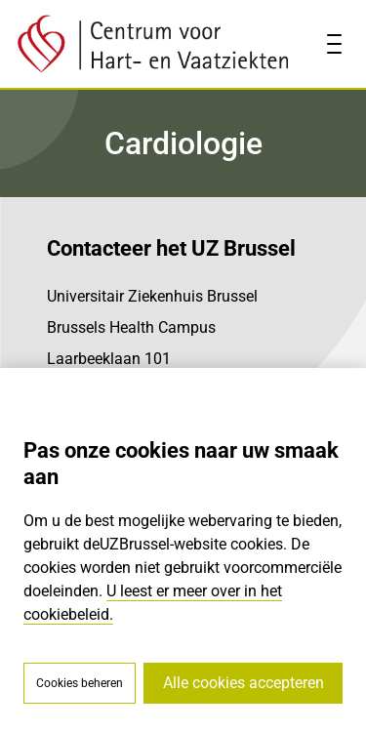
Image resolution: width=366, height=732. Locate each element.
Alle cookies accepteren (243, 682)
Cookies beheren (79, 683)
